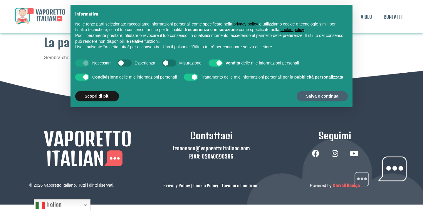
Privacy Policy (176, 165)
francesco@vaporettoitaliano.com (211, 128)
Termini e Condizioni (240, 165)
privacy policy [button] (246, 24)
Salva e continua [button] (322, 96)
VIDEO (366, 17)
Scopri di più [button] (97, 96)
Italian (49, 205)
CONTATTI (393, 17)
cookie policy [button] (292, 29)
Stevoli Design (346, 165)
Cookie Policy (205, 165)
